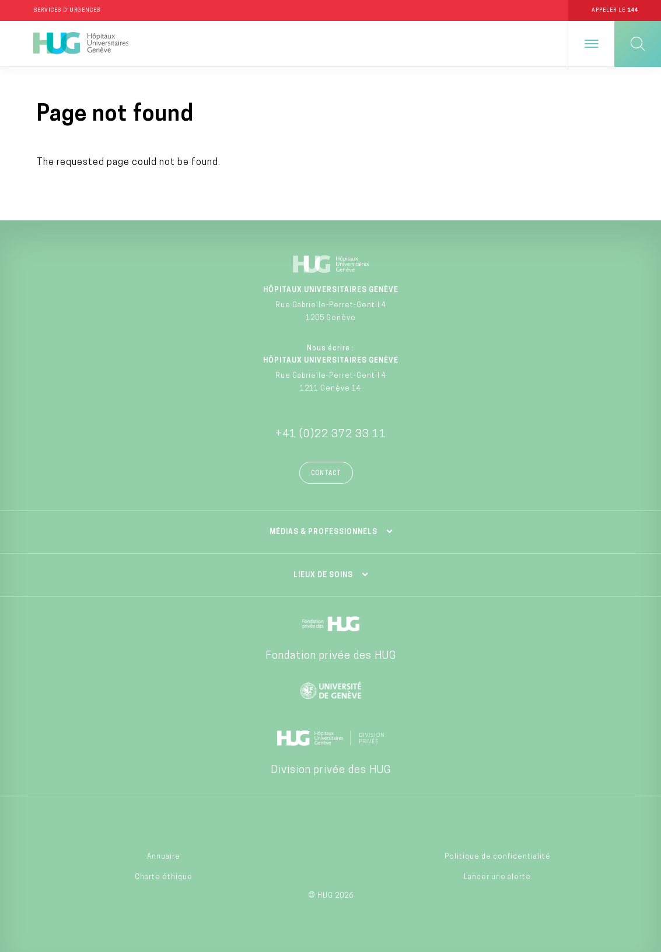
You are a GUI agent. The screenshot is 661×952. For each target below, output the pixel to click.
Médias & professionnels (323, 532)
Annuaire (163, 857)
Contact (326, 473)
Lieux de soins (323, 575)
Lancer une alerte (497, 877)
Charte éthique (164, 877)
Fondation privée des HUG (330, 656)
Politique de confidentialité (498, 857)
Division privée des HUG (331, 770)
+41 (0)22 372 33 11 (330, 434)
